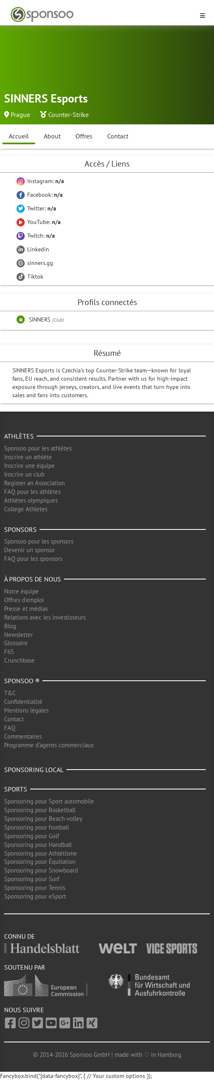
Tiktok (29, 276)
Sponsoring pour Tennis (34, 888)
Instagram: (40, 181)
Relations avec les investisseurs (45, 617)
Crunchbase (19, 660)
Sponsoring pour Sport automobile (49, 801)
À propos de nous (32, 579)
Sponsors (20, 529)
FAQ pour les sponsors (33, 559)
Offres (83, 136)
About (52, 136)
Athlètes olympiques (31, 500)
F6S (9, 652)
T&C (10, 693)
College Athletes (25, 509)
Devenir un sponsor (29, 550)
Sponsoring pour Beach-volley (43, 819)
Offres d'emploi (24, 600)
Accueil (19, 136)
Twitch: (35, 235)
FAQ (9, 728)
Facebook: (39, 194)
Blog (10, 626)
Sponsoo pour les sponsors (38, 541)
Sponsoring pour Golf (31, 836)
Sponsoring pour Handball (38, 845)
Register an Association (34, 483)
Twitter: (36, 208)
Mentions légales (26, 710)
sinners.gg (34, 263)
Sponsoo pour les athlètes (38, 448)
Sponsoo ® (22, 681)
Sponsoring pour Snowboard (41, 870)
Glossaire (16, 643)
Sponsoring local (33, 769)
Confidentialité (23, 702)
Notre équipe (21, 591)
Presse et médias (26, 609)
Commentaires (23, 736)
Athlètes (19, 436)
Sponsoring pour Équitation (39, 861)
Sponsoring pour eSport (35, 896)
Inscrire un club (24, 474)
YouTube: (38, 222)
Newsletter (18, 635)
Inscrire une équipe (29, 466)
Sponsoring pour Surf (31, 879)
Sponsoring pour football (36, 827)
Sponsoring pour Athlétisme (40, 853)
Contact (117, 136)
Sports (15, 789)
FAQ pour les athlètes (32, 492)
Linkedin (32, 249)
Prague (20, 114)
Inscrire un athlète (28, 457)
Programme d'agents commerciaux (49, 745)
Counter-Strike (68, 114)
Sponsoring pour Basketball (39, 810)
